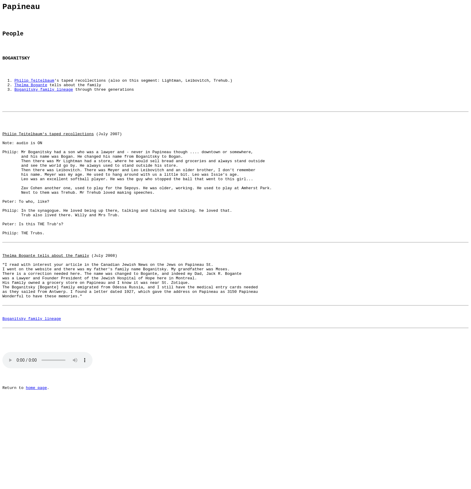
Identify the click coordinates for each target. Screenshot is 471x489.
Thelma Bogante (30, 96)
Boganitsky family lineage (43, 101)
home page (36, 450)
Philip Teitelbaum (34, 90)
